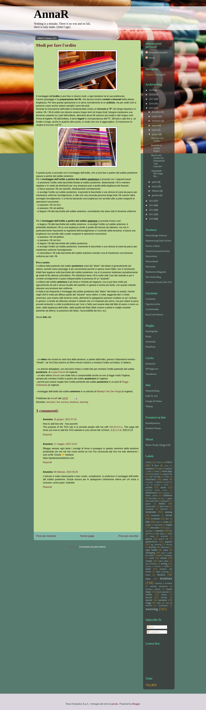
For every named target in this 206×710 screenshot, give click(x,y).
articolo (57, 375)
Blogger (136, 704)
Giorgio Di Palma (153, 401)
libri (167, 519)
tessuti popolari (162, 592)
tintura (164, 594)
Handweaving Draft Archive (158, 240)
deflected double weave (156, 490)
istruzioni (50, 402)
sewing (164, 563)
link (58, 402)
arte (160, 468)
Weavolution (151, 256)
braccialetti (154, 474)
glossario (165, 501)
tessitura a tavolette (163, 583)
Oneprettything (152, 391)
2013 (151, 205)
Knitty (148, 336)
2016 (151, 103)
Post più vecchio (128, 535)
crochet (148, 487)
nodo (170, 533)
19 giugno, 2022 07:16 (65, 419)
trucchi (148, 597)
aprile (155, 182)
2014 (151, 201)
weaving (84, 402)
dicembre (156, 112)
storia (148, 569)
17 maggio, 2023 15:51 (65, 444)
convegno (149, 482)
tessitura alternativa (159, 586)
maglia (169, 525)
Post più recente (46, 535)
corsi (167, 482)
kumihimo (155, 515)
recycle (169, 544)
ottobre (155, 116)
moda (167, 528)
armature (149, 468)
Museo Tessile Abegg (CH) (157, 445)
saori (159, 555)
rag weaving (155, 544)
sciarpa (148, 561)
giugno (155, 134)
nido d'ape (159, 533)
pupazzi (168, 541)
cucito (163, 487)
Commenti (153, 632)
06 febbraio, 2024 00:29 (66, 472)
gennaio (156, 195)
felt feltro (153, 498)
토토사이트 (116, 430)
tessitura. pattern (152, 589)
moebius (148, 531)
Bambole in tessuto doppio (156, 148)
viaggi (148, 603)
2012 (151, 210)
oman (152, 536)
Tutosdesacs (151, 374)
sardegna (168, 555)
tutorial (148, 600)
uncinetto (163, 600)
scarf (151, 558)
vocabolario (163, 605)
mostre (159, 530)
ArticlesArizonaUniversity (157, 251)
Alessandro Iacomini (157, 52)
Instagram (161, 74)
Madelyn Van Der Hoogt (109, 391)
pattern (148, 539)
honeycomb (150, 506)
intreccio (164, 509)
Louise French (58, 372)
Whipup (149, 406)
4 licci (168, 462)
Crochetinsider (152, 309)
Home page (87, 535)
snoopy (148, 566)
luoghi (148, 525)
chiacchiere (150, 479)
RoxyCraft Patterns (154, 314)
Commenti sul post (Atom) (92, 547)
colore (165, 479)
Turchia (164, 597)
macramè (158, 525)
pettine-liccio (151, 541)
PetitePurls (150, 347)
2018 (151, 94)
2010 (151, 219)
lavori (169, 515)
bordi (156, 471)
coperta (159, 482)
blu (149, 471)
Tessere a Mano (152, 246)
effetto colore (151, 495)
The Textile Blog (153, 277)
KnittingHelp (151, 331)
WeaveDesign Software (156, 235)
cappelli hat (167, 474)
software (157, 566)
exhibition (167, 495)
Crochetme (150, 299)
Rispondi (47, 434)
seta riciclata (150, 564)
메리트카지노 (116, 427)
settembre (156, 121)
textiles (148, 594)
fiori (162, 498)
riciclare (152, 547)
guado (147, 503)
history (162, 503)
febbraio (156, 191)
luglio (155, 130)
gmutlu (114, 704)
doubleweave (151, 492)
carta (167, 476)
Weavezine (150, 266)
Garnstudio (150, 341)
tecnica (65, 402)
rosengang (150, 552)
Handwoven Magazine (155, 272)
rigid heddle (151, 550)
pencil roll (163, 539)
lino (158, 522)
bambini (168, 468)
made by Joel (151, 396)
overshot (164, 536)
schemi (163, 558)
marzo (155, 186)
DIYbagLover (151, 369)
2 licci (148, 462)
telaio (148, 579)
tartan (147, 575)
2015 (151, 108)
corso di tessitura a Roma (156, 485)
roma (165, 550)
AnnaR (51, 14)
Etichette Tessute (153, 428)
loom (166, 522)
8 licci (155, 465)
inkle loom (164, 506)
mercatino (154, 527)
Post (150, 627)
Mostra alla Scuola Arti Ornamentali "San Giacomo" (158, 161)
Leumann (155, 518)
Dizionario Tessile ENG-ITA (158, 282)
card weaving (154, 476)
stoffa (166, 566)
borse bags (167, 471)
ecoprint (166, 493)
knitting (168, 512)
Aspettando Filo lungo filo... (157, 173)
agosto (155, 125)
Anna (167, 466)
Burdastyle (150, 363)
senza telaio (163, 561)
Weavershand (151, 261)
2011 (151, 214)
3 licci (159, 462)
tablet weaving (162, 572)
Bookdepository (152, 423)
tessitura (74, 402)
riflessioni (165, 547)
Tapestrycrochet (152, 304)
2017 (151, 99)
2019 (151, 90)
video (159, 603)
